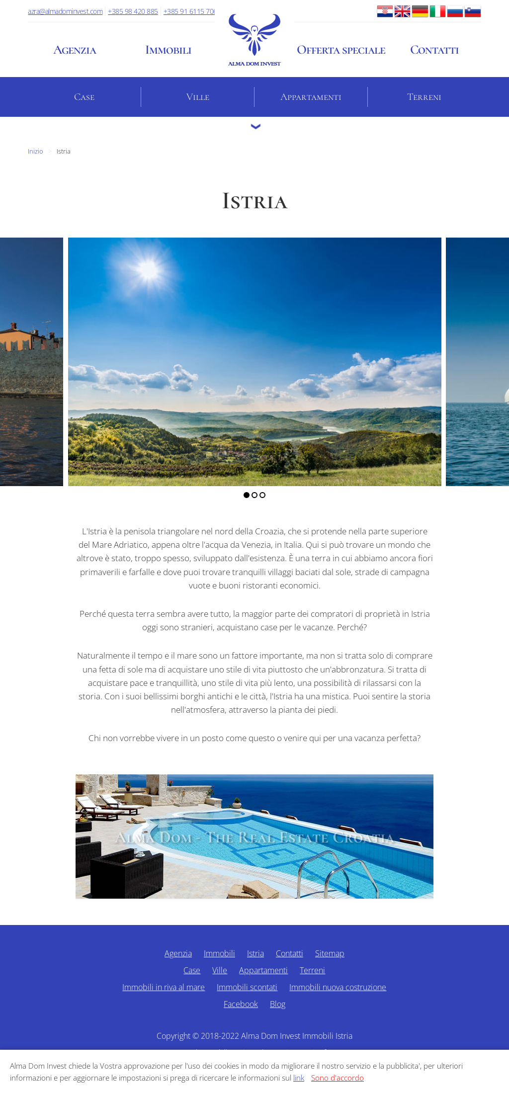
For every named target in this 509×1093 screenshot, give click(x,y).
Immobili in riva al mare (163, 987)
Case (84, 97)
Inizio (35, 151)
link (298, 1078)
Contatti (434, 49)
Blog (277, 1004)
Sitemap (329, 953)
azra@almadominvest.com (65, 11)
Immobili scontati (247, 987)
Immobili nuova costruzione (337, 987)
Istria (255, 953)
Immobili (168, 49)
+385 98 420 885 (133, 11)
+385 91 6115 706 (190, 11)
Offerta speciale (341, 49)
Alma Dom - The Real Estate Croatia (254, 837)
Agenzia (74, 49)
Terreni (424, 97)
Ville (197, 97)
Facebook (241, 1004)
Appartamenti (310, 97)
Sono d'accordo (337, 1078)
